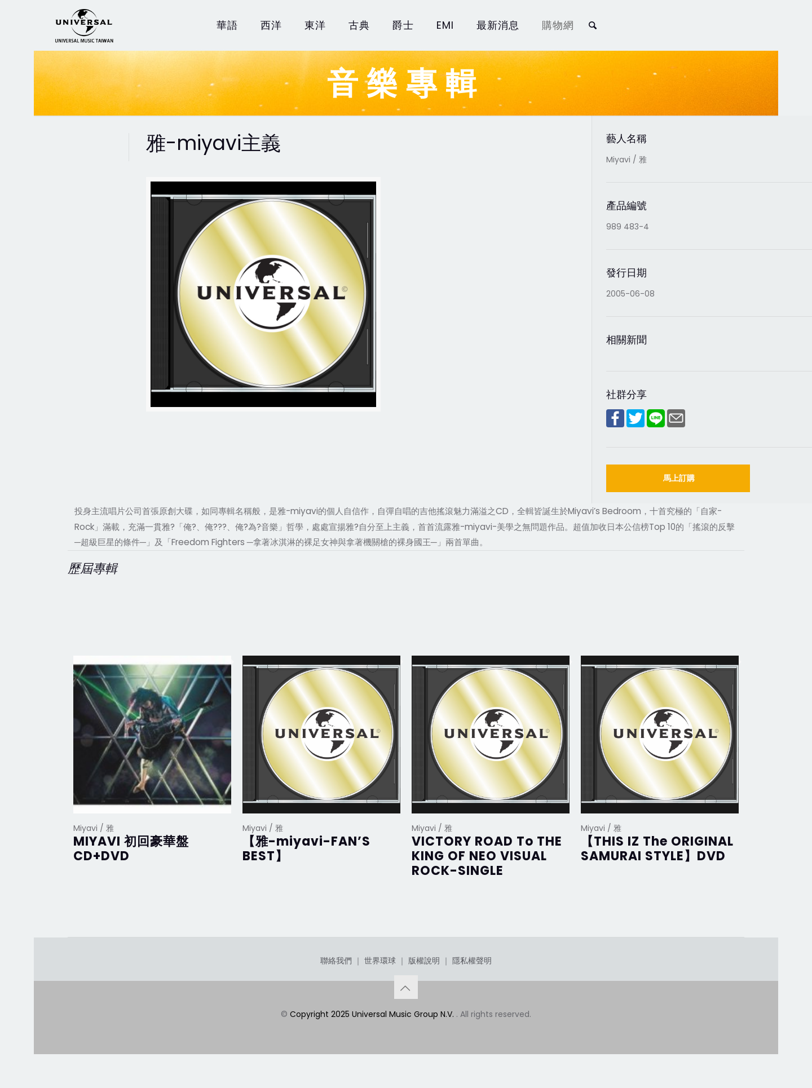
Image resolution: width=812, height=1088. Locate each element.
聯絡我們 (336, 960)
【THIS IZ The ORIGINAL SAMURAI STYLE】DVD (657, 849)
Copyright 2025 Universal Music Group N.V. (373, 1014)
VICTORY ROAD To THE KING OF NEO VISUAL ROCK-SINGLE (487, 856)
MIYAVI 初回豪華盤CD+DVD (131, 849)
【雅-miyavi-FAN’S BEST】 (306, 849)
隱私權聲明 (472, 960)
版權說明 (424, 960)
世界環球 (380, 960)
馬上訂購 (679, 478)
